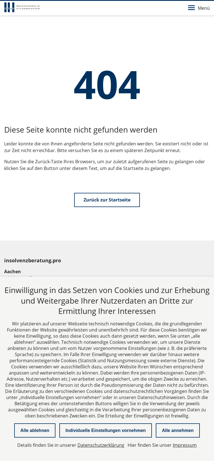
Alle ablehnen (34, 430)
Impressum (185, 445)
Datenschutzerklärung (100, 445)
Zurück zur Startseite (107, 200)
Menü (199, 8)
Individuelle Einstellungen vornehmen (105, 430)
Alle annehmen (178, 430)
